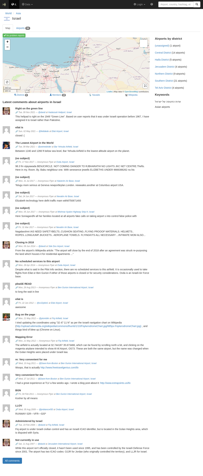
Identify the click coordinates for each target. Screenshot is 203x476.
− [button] (7, 47)
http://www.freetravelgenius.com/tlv (59, 367)
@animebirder (44, 147)
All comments (12, 460)
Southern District (164, 80)
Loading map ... (76, 65)
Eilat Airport (57, 131)
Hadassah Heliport (57, 112)
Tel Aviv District (163, 87)
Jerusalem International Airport (62, 444)
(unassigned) (162, 45)
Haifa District (162, 59)
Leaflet (109, 92)
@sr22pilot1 (42, 303)
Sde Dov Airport (55, 246)
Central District (163, 52)
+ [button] (7, 42)
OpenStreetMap (131, 92)
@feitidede (44, 131)
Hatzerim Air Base (65, 181)
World (8, 13)
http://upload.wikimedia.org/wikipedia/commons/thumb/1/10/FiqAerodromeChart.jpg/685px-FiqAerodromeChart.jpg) (78, 326)
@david (41, 112)
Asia (18, 13)
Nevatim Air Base (65, 196)
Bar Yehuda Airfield (63, 147)
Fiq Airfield (57, 318)
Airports (23, 28)
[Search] (196, 4)
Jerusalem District (164, 66)
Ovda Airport (62, 162)
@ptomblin (44, 318)
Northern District (164, 73)
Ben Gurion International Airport (72, 287)
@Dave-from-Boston (48, 363)
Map (7, 28)
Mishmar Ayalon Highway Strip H (73, 212)
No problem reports (14, 35)
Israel (69, 112)
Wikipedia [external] (131, 95)
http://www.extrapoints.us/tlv (115, 383)
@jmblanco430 (46, 409)
